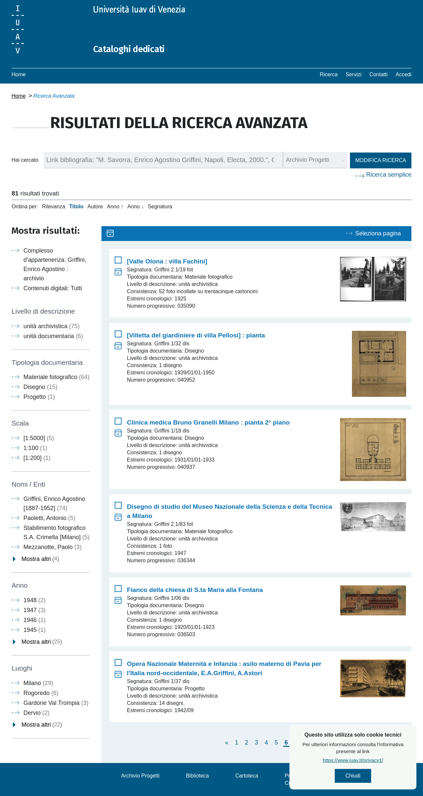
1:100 (35, 448)
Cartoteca (246, 776)
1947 (34, 610)
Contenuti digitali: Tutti (52, 288)
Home (19, 74)
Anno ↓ (136, 206)
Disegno (40, 387)
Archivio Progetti (140, 776)
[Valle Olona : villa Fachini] (167, 261)
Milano (38, 682)
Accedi (403, 74)
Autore (95, 206)
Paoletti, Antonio (49, 518)
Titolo (76, 206)
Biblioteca (197, 776)
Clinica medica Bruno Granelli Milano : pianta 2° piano (208, 422)
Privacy (293, 776)
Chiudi (361, 776)
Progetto (39, 397)
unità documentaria (53, 336)
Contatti (378, 74)
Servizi (354, 74)
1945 (34, 630)
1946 (34, 620)
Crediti (292, 783)
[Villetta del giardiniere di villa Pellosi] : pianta (196, 335)
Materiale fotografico (56, 377)
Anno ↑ (115, 206)
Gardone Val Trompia (56, 702)
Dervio (36, 712)
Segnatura (160, 206)
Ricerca (329, 74)
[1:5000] (38, 438)
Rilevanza (53, 206)
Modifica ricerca (380, 160)
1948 (34, 600)
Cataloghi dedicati (133, 49)
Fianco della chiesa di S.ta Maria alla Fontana (195, 589)
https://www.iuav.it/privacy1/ (361, 761)
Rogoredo (40, 692)
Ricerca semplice (388, 174)
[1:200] (37, 458)
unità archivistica (51, 326)
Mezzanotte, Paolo (52, 547)
